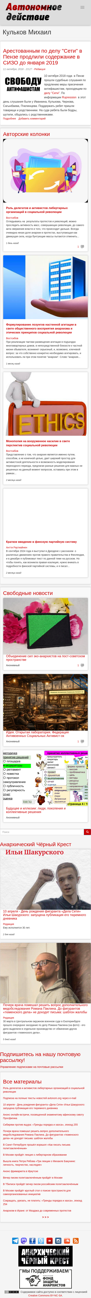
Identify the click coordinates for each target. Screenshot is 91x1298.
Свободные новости (28, 593)
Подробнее (9, 118)
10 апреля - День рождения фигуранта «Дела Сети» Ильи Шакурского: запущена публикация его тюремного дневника (44, 915)
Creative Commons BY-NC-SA (45, 1295)
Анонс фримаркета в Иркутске (20, 1171)
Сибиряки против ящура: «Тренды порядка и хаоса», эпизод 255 (40, 1124)
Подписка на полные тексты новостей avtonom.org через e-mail (39, 1098)
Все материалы (22, 1082)
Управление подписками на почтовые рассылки (31, 1066)
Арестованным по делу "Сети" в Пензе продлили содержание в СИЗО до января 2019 (42, 57)
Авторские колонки (26, 134)
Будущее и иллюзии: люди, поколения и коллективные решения (36, 810)
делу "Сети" (52, 93)
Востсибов (12, 217)
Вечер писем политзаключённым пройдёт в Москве (33, 1177)
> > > (45, 1217)
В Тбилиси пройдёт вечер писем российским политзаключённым (40, 1184)
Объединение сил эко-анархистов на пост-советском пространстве (45, 658)
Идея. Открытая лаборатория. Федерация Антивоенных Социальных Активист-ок (37, 734)
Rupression (69, 97)
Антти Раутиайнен (16, 547)
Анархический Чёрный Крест (35, 844)
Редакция (39, 69)
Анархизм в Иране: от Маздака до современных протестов (37, 1210)
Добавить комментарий (32, 118)
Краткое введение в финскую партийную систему (41, 541)
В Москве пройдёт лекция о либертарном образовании (35, 1154)
